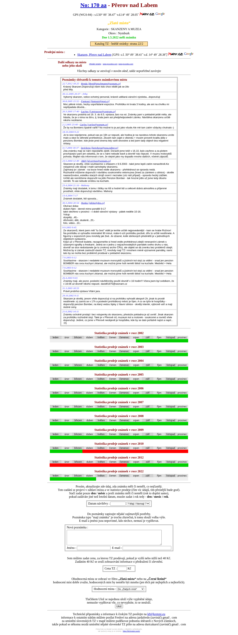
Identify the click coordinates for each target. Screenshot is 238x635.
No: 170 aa (93, 5)
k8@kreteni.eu (156, 617)
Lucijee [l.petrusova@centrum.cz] (98, 111)
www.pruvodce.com (110, 64)
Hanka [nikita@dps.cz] (93, 203)
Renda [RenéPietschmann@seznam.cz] (101, 83)
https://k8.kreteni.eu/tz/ (131, 634)
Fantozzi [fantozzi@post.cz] (95, 101)
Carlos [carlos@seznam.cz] (94, 124)
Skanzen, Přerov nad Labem (94, 54)
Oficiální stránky (95, 64)
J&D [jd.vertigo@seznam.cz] (96, 160)
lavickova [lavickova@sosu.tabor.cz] (99, 147)
